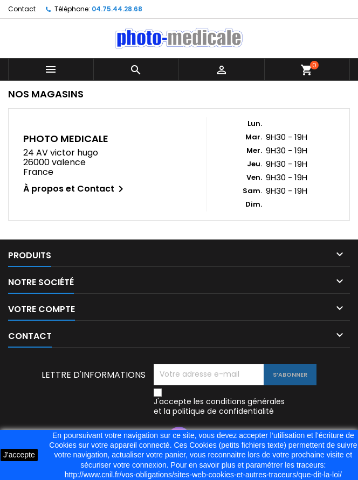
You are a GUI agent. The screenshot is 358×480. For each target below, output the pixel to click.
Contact (22, 8)
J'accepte (19, 454)
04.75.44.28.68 (117, 8)
